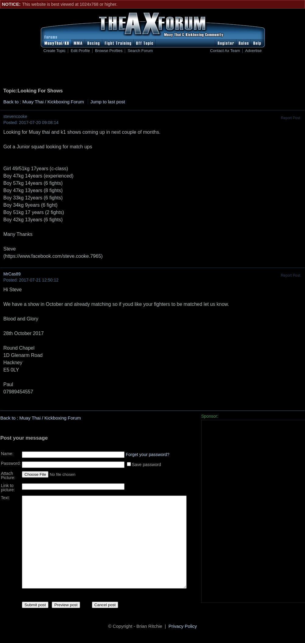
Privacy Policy (183, 627)
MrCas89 (12, 273)
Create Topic (55, 51)
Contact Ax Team (225, 51)
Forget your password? (147, 452)
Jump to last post (107, 101)
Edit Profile (80, 51)
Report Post (290, 118)
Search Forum (140, 51)
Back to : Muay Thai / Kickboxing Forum (43, 101)
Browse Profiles (108, 51)
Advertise (253, 51)
